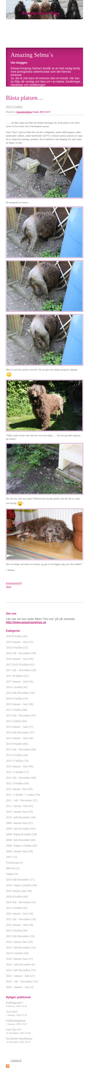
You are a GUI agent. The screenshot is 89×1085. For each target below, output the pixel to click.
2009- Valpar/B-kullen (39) (21, 834)
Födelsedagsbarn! (16, 1022)
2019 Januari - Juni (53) (19, 642)
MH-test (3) (12, 868)
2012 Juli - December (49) (21, 777)
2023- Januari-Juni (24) (19, 942)
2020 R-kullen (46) (17, 896)
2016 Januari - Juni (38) (19, 704)
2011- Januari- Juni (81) (19, 806)
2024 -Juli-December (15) (21, 970)
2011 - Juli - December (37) (21, 800)
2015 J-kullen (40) (16, 709)
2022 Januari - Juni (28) (19, 925)
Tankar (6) (12, 874)
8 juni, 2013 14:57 (42, 112)
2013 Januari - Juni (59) (19, 766)
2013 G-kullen (14, 106)
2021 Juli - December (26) (21, 919)
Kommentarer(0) (14, 583)
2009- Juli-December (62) (21, 828)
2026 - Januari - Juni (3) (19, 987)
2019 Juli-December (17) (20, 879)
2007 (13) (11, 857)
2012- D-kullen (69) (17, 783)
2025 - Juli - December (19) (22, 981)
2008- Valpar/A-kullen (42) (21, 845)
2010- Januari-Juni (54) (19, 811)
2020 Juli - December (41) (21, 902)
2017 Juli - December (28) (21, 670)
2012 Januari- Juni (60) (19, 789)
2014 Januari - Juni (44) (19, 738)
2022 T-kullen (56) (16, 930)
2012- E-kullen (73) (17, 772)
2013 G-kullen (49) (17, 755)
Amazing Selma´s (32, 55)
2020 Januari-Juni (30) (19, 891)
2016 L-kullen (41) (17, 687)
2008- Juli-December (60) (21, 840)
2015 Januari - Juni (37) (19, 726)
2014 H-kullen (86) (17, 743)
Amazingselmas (24, 112)
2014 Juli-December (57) (20, 732)
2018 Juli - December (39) (21, 653)
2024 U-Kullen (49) (17, 953)
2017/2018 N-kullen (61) (20, 664)
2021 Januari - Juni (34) (19, 913)
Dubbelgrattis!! (16, 1004)
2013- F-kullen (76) (17, 760)
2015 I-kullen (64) (16, 721)
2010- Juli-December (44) (21, 817)
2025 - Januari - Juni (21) (20, 975)
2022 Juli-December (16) (20, 936)
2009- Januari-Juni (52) (19, 823)
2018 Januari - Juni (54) (19, 659)
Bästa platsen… (24, 98)
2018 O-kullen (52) (17, 647)
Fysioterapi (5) (14, 862)
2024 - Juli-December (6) (20, 964)
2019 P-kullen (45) (17, 636)
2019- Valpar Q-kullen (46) (21, 885)
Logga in (16, 1060)
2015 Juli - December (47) (21, 715)
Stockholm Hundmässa (19, 1040)
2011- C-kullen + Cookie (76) (23, 794)
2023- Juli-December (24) (21, 947)
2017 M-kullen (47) (17, 676)
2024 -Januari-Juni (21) (19, 958)
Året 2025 (16, 1013)
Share (8, 586)
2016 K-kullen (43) (17, 698)
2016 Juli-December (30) (20, 692)
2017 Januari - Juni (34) (19, 681)
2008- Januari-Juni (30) (19, 851)
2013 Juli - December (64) (21, 749)
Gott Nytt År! (18, 1031)
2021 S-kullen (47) (17, 908)
